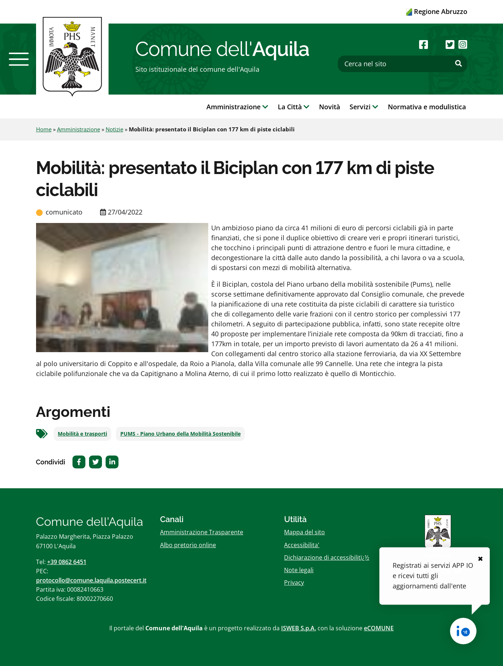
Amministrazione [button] (237, 106)
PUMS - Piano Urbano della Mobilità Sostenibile (180, 434)
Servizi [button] (364, 106)
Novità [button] (329, 106)
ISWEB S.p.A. (298, 628)
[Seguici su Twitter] (450, 44)
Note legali (299, 570)
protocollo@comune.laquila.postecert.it (91, 580)
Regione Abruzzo (436, 11)
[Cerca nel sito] (402, 64)
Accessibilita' (301, 545)
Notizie (114, 129)
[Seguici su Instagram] (462, 44)
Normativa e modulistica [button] (427, 106)
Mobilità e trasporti (82, 434)
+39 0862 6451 (66, 562)
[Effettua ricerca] (458, 63)
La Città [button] (293, 106)
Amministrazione (78, 129)
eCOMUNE (379, 628)
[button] (19, 59)
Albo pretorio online (188, 545)
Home (44, 129)
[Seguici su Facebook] (423, 44)
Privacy (294, 582)
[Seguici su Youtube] (437, 44)
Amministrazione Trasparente (201, 532)
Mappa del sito (304, 532)
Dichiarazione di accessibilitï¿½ (326, 557)
